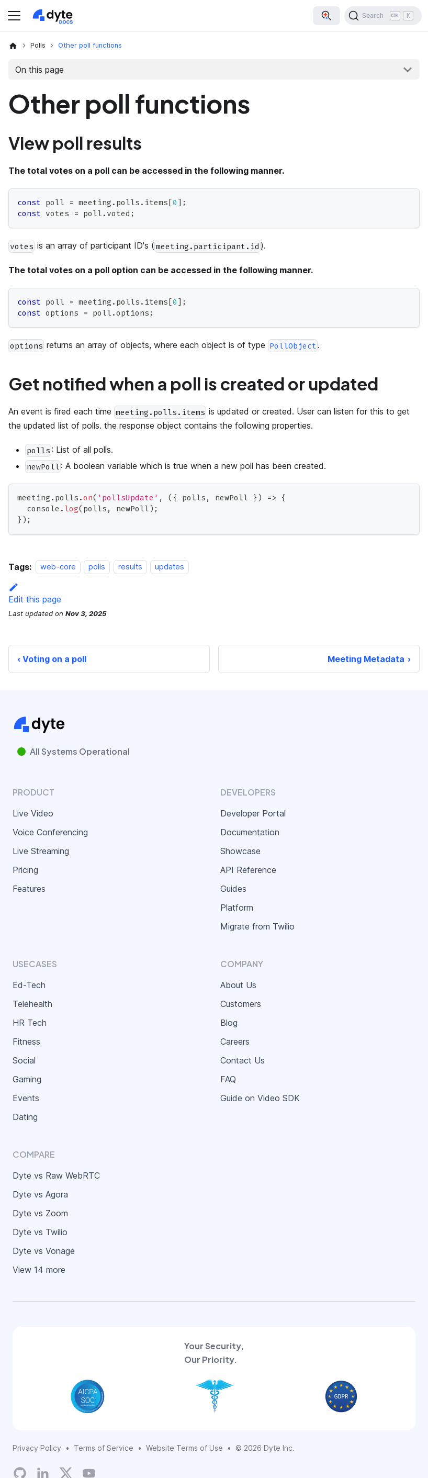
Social (24, 1060)
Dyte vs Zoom (40, 1213)
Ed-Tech (29, 985)
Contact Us (242, 1060)
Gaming (27, 1079)
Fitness (26, 1041)
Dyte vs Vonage (44, 1251)
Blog (229, 1022)
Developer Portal (253, 813)
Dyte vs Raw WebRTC (56, 1175)
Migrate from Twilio (257, 926)
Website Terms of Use (184, 1447)
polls (96, 567)
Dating (25, 1117)
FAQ (228, 1079)
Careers (235, 1041)
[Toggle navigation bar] (14, 16)
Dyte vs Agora (40, 1194)
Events (26, 1098)
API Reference (248, 870)
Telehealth (32, 1004)
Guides (233, 888)
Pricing (25, 870)
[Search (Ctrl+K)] (383, 15)
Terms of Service (103, 1447)
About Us (238, 985)
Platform (236, 907)
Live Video (33, 813)
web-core (58, 567)
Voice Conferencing (50, 832)
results (130, 567)
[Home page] (13, 45)
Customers (240, 1004)
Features (29, 888)
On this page (39, 69)
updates (169, 567)
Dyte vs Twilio (40, 1232)
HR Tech (30, 1022)
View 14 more (39, 1269)
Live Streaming (41, 851)
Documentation (249, 832)
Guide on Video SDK (260, 1098)
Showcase (240, 851)
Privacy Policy (37, 1447)
